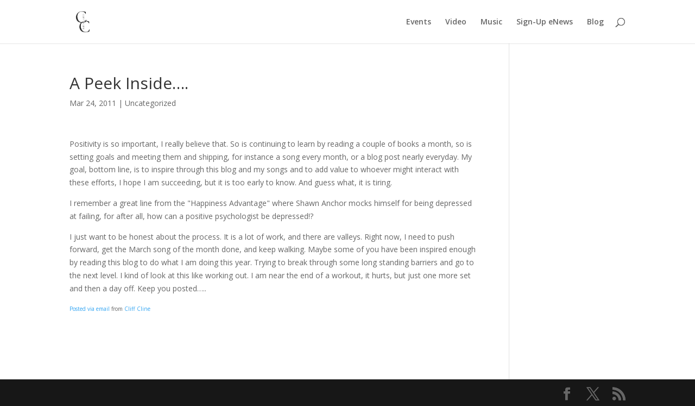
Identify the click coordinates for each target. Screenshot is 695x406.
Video (455, 22)
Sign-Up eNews (544, 22)
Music (491, 22)
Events (418, 22)
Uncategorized (150, 103)
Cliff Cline (137, 309)
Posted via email (90, 309)
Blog (595, 22)
